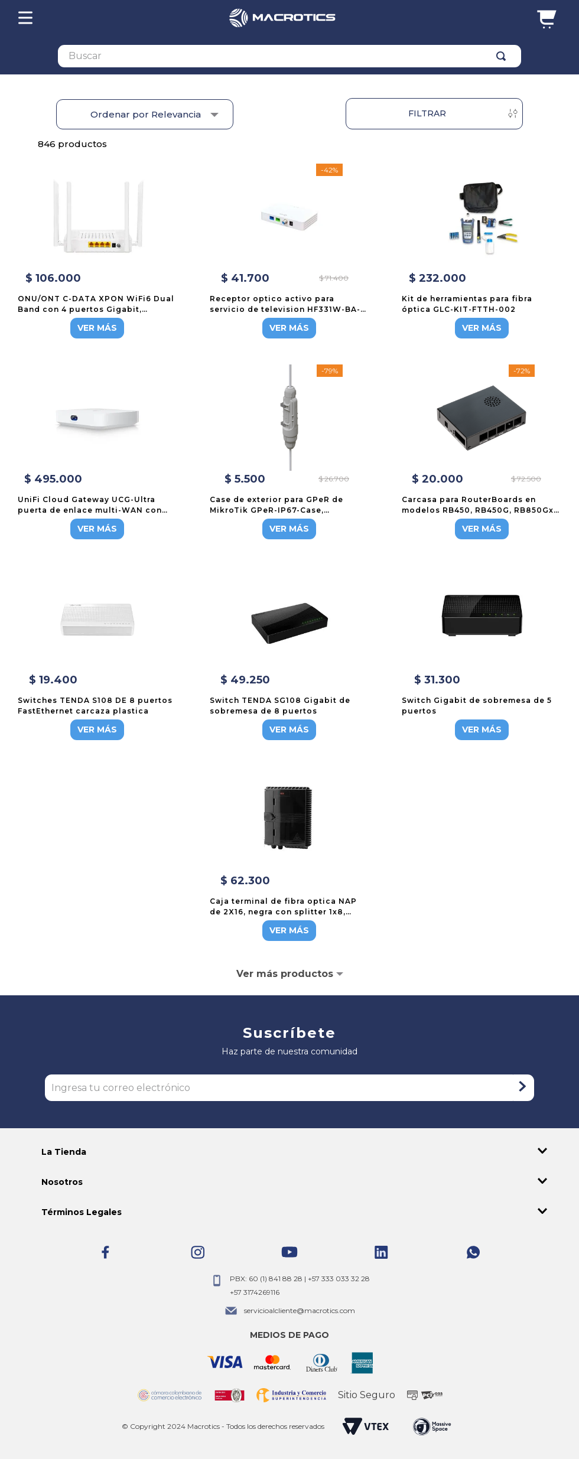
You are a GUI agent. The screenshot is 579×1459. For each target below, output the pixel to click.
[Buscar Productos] (503, 56)
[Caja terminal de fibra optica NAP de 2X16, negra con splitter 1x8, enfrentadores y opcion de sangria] (289, 854)
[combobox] (289, 56)
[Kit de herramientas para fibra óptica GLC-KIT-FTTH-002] (481, 252)
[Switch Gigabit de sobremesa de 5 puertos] (481, 654)
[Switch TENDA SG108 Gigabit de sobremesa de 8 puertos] (289, 654)
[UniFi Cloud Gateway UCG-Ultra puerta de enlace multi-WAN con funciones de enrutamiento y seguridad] (97, 453)
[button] (289, 1152)
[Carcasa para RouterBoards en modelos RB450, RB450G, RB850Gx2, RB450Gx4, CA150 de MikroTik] (481, 453)
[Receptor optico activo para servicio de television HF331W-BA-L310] (289, 252)
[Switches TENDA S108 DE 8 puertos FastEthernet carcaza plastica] (97, 654)
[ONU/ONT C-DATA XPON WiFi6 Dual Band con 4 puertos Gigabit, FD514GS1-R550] (97, 252)
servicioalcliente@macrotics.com (299, 1310)
